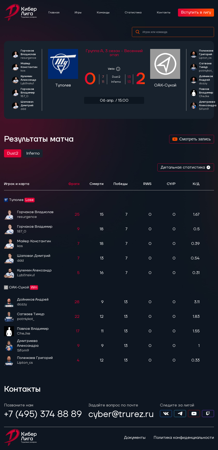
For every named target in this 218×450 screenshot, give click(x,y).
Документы (135, 438)
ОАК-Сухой (165, 85)
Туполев (63, 85)
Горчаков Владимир (29, 92)
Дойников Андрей (207, 80)
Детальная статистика (186, 167)
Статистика (133, 12)
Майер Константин (29, 67)
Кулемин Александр (29, 80)
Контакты (163, 12)
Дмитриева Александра (207, 105)
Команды (103, 12)
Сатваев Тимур (207, 67)
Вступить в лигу (196, 12)
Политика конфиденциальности (184, 438)
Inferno (33, 153)
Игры (78, 12)
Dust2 (12, 153)
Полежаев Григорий (207, 54)
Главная (53, 12)
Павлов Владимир (207, 92)
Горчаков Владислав (29, 54)
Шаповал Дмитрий (29, 105)
